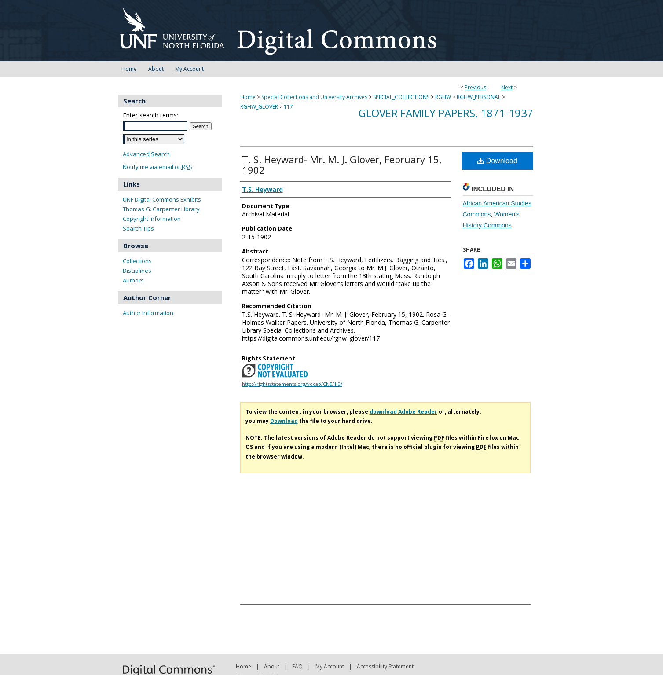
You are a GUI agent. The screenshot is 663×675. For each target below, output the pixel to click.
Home (248, 97)
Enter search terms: (150, 115)
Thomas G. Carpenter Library (161, 209)
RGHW (443, 97)
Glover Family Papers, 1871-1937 (446, 113)
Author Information (148, 313)
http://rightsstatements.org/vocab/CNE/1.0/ (292, 384)
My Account (329, 666)
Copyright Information (152, 219)
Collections (137, 261)
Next (507, 87)
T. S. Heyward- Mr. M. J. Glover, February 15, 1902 (342, 164)
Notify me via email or (157, 167)
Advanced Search (146, 154)
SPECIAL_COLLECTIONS (401, 97)
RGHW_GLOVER (259, 106)
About (271, 666)
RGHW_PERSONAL (479, 97)
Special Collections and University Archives (314, 97)
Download (497, 161)
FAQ (297, 666)
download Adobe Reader (403, 411)
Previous (475, 87)
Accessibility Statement (385, 666)
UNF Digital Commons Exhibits (162, 199)
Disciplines (137, 271)
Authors (133, 280)
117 (288, 106)
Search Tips (138, 228)
